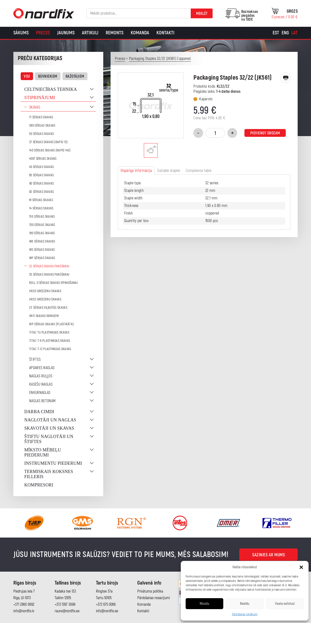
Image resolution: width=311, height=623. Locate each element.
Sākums (21, 33)
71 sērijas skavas (41, 117)
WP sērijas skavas (42, 258)
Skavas (34, 107)
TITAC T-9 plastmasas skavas (49, 341)
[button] (301, 567)
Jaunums (66, 33)
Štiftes (35, 359)
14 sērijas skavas (41, 208)
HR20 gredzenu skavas (45, 291)
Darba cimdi (39, 411)
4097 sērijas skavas (43, 159)
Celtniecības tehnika (50, 89)
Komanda (140, 33)
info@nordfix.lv (23, 611)
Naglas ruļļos (40, 376)
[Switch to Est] (276, 33)
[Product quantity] (215, 133)
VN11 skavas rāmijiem (44, 316)
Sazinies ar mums (268, 555)
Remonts (114, 33)
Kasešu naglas (40, 384)
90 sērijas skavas (41, 183)
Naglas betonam (42, 401)
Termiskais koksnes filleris (48, 474)
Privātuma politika (150, 591)
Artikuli (90, 33)
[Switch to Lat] (294, 33)
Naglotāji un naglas (50, 420)
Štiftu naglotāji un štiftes (48, 439)
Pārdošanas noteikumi (245, 614)
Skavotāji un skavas (49, 428)
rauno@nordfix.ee (67, 611)
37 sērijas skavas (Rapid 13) (48, 142)
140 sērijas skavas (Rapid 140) (49, 150)
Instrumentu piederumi (53, 463)
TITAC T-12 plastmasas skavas (50, 349)
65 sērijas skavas (41, 175)
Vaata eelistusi (285, 603)
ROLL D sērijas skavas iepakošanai (53, 283)
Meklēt (201, 13)
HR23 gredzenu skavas (45, 299)
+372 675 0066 (106, 604)
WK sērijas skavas (42, 241)
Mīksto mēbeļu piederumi (42, 452)
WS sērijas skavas (42, 250)
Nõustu (204, 603)
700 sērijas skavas (42, 225)
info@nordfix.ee (107, 611)
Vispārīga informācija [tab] (136, 170)
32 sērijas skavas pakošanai (49, 266)
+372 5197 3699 (65, 604)
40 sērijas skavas (41, 167)
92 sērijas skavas (41, 192)
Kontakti (165, 33)
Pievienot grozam (265, 133)
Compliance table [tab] (198, 170)
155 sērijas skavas (42, 216)
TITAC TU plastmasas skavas (49, 332)
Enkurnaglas (39, 392)
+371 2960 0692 (23, 604)
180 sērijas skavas (42, 233)
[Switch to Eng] (285, 33)
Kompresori (38, 485)
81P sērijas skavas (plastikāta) (51, 324)
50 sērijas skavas (41, 134)
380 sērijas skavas (42, 125)
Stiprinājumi (39, 97)
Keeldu (244, 603)
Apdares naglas (41, 367)
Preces (43, 33)
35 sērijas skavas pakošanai (49, 274)
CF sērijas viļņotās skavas (48, 308)
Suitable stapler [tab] (168, 170)
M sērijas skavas (41, 200)
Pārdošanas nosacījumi (153, 597)
